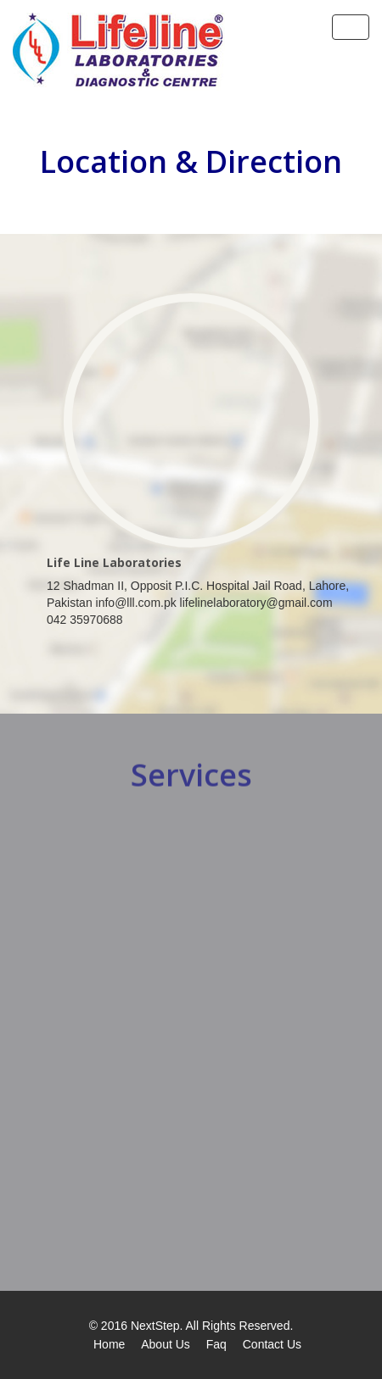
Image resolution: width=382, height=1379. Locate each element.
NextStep (155, 1325)
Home (109, 1344)
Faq (216, 1344)
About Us (165, 1344)
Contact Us (272, 1344)
